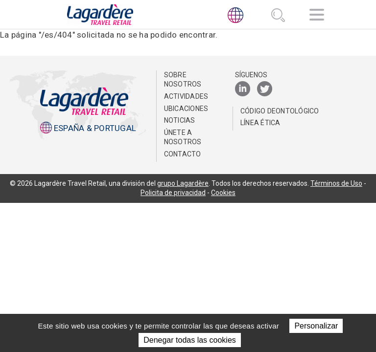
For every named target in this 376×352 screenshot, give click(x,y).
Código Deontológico (279, 111)
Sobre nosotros (183, 79)
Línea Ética (260, 123)
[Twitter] (264, 89)
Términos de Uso (336, 183)
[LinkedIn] (242, 89)
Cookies (223, 193)
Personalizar (316, 326)
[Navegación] (316, 16)
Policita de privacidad (173, 193)
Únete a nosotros (183, 137)
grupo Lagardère (183, 183)
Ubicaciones (186, 108)
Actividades (186, 96)
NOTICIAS (179, 120)
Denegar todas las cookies (189, 340)
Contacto (182, 154)
